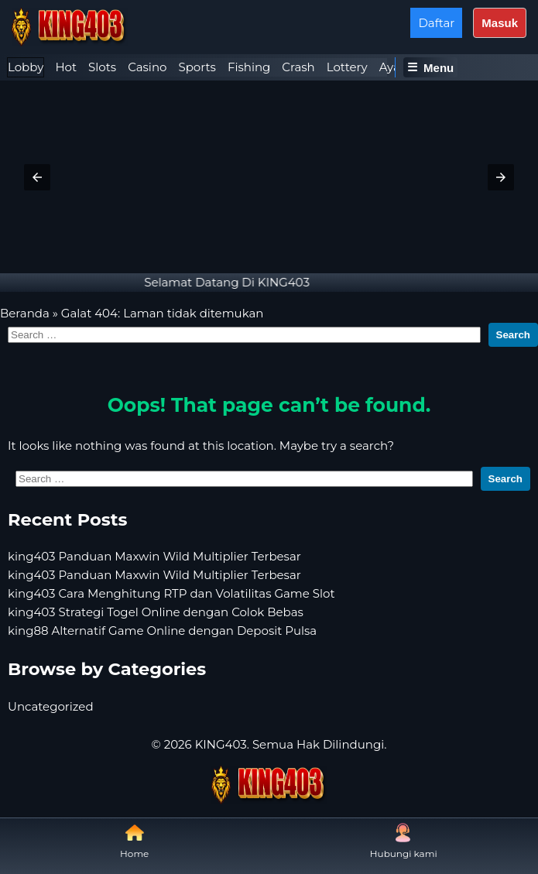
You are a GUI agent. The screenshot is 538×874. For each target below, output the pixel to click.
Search (513, 335)
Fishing (249, 67)
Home (134, 841)
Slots (102, 67)
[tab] (25, 67)
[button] (37, 177)
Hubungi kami (403, 841)
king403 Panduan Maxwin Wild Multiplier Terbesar (154, 556)
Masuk (499, 22)
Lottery (347, 67)
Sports (196, 67)
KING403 (221, 744)
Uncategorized (51, 706)
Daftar (436, 22)
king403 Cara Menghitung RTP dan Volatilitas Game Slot (171, 593)
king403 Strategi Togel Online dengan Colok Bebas (155, 612)
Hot (66, 67)
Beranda (25, 313)
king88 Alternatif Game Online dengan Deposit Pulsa (162, 630)
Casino (147, 67)
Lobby (25, 67)
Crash (298, 67)
